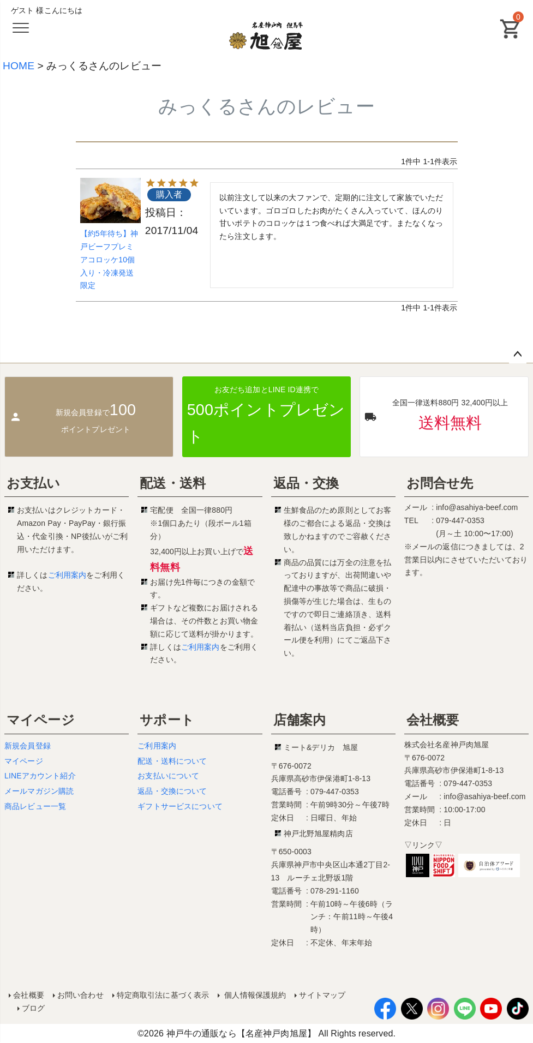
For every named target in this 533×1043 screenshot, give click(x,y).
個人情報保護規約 (254, 995)
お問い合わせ (80, 995)
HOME (18, 65)
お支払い (34, 483)
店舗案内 (299, 719)
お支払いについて (168, 775)
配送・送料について (172, 761)
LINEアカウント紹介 (40, 775)
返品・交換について (172, 791)
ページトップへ (517, 354)
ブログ (33, 1008)
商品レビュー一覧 (35, 806)
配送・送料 (173, 483)
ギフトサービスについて (180, 806)
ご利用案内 (67, 575)
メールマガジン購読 (39, 791)
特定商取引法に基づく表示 (162, 995)
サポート (167, 719)
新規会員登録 (27, 745)
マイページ (41, 719)
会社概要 (432, 719)
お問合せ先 (440, 483)
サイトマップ (322, 995)
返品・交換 (306, 483)
